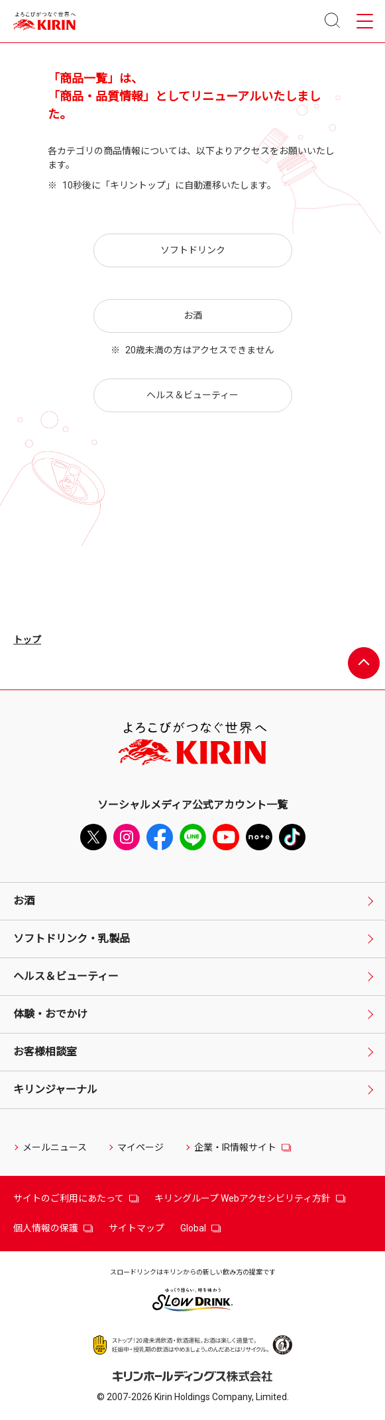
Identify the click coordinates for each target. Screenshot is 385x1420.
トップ (27, 640)
